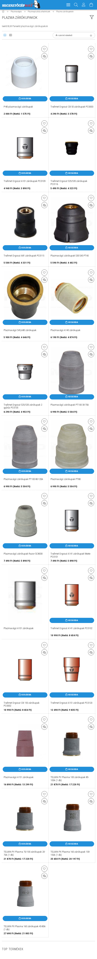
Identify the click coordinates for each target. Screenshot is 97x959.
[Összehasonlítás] (44, 58)
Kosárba (26, 100)
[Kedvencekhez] (44, 51)
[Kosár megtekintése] (91, 5)
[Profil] (83, 5)
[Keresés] (76, 5)
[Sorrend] (74, 37)
